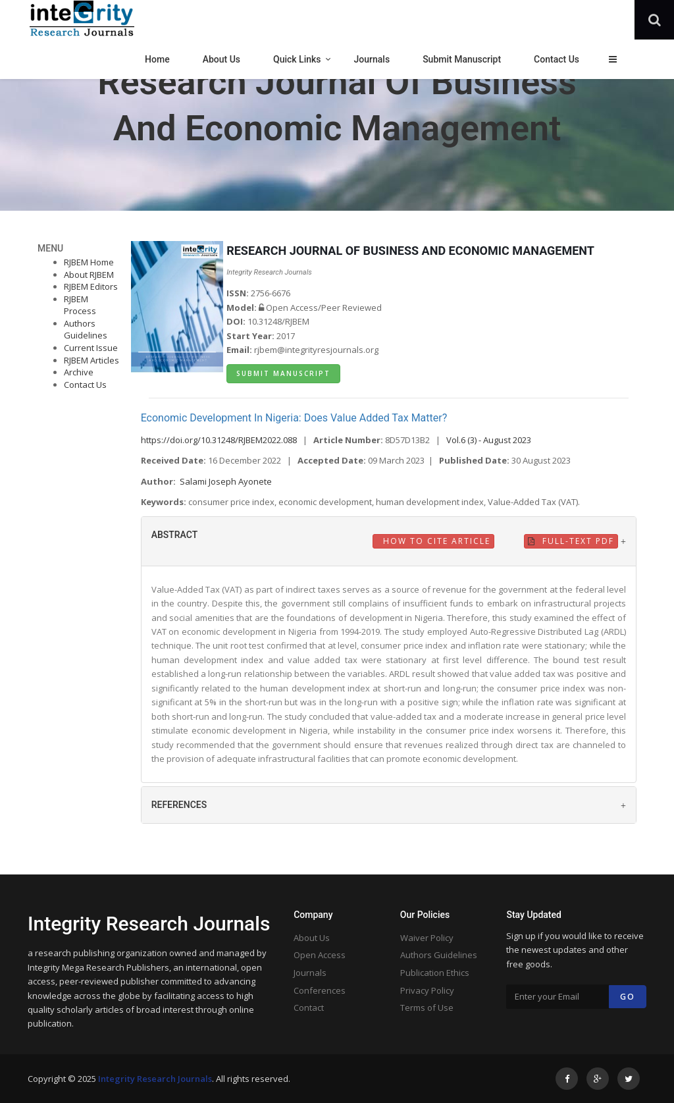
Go (627, 996)
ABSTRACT (174, 534)
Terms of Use (427, 1007)
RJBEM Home (89, 262)
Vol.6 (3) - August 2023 (488, 440)
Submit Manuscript (283, 373)
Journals (310, 973)
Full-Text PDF (571, 541)
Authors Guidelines (85, 329)
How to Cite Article (435, 541)
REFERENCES (179, 804)
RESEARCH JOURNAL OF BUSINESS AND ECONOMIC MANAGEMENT (410, 250)
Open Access (320, 955)
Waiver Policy (427, 938)
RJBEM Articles (91, 360)
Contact (309, 1007)
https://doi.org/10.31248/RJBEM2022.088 (219, 440)
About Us (312, 938)
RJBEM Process (80, 305)
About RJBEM (89, 275)
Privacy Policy (427, 990)
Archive (78, 372)
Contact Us (85, 384)
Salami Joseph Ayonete (226, 481)
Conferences (320, 990)
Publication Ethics (434, 973)
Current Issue (91, 348)
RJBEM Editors (91, 286)
